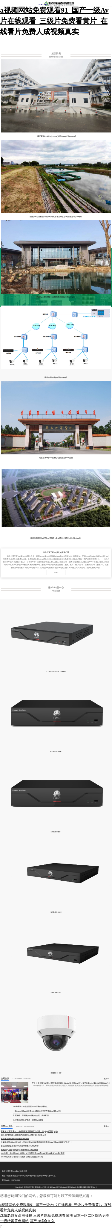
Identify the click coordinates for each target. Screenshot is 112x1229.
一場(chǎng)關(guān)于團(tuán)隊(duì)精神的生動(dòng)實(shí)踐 (37, 1111)
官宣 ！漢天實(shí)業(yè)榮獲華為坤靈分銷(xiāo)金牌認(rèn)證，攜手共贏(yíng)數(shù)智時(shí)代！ (71, 1083)
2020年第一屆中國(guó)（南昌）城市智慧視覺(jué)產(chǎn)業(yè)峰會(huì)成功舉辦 (33, 1153)
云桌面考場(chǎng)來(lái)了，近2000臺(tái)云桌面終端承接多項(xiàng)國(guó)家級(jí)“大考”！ (36, 1142)
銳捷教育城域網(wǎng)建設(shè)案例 (15, 1138)
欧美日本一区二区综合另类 (87, 1215)
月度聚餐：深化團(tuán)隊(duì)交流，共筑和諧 (31, 1115)
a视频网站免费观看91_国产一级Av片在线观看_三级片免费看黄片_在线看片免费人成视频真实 (54, 21)
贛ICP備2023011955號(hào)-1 (86, 1187)
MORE (55, 572)
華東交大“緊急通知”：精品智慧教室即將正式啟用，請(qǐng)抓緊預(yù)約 (29, 1131)
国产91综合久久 (42, 1221)
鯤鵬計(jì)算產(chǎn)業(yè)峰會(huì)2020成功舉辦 (19, 1150)
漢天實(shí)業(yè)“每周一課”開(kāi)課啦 (28, 1120)
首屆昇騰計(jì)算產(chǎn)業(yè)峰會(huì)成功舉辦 (20, 1146)
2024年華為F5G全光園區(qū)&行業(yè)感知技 (30, 1106)
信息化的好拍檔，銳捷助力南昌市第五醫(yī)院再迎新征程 (23, 1135)
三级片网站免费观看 (49, 1215)
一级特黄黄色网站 (14, 1221)
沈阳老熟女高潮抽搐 (16, 1215)
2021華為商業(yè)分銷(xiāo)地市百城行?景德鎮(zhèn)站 (22, 1157)
